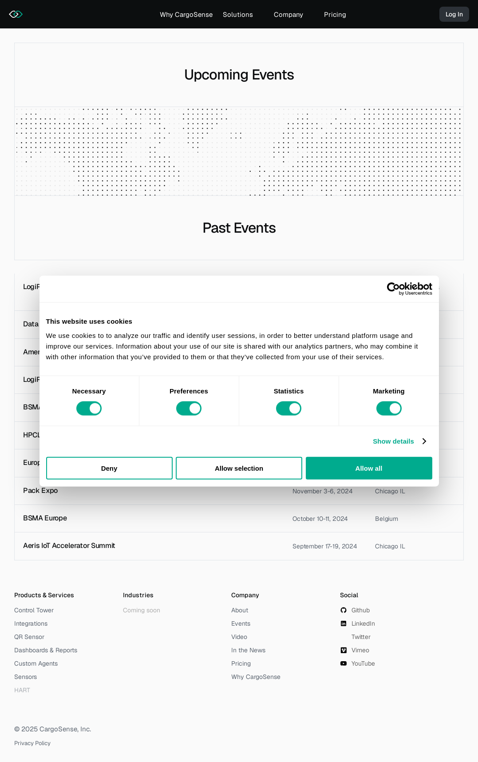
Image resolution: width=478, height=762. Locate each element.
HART (22, 690)
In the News (248, 650)
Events (240, 623)
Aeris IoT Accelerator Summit (69, 545)
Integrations (30, 623)
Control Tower (34, 610)
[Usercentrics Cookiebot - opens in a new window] (393, 289)
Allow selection (239, 468)
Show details (393, 441)
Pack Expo (40, 490)
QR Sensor (29, 637)
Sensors (25, 677)
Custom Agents (36, 663)
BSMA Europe (45, 518)
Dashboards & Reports (45, 650)
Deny (109, 468)
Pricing (335, 14)
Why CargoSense (186, 14)
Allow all (369, 468)
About (239, 610)
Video (239, 637)
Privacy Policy (32, 743)
